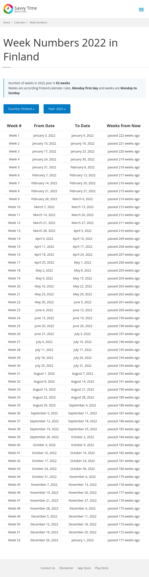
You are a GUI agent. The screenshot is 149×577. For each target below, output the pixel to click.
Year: (57, 109)
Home (6, 22)
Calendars (20, 22)
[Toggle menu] (141, 9)
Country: (21, 109)
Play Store (101, 568)
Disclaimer (66, 568)
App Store (84, 568)
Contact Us (48, 568)
